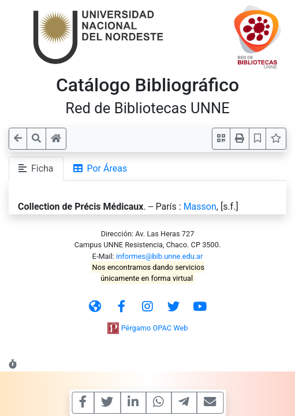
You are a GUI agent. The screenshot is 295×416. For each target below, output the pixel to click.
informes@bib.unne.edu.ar (159, 256)
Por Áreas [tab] (100, 168)
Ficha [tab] (36, 168)
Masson (200, 206)
